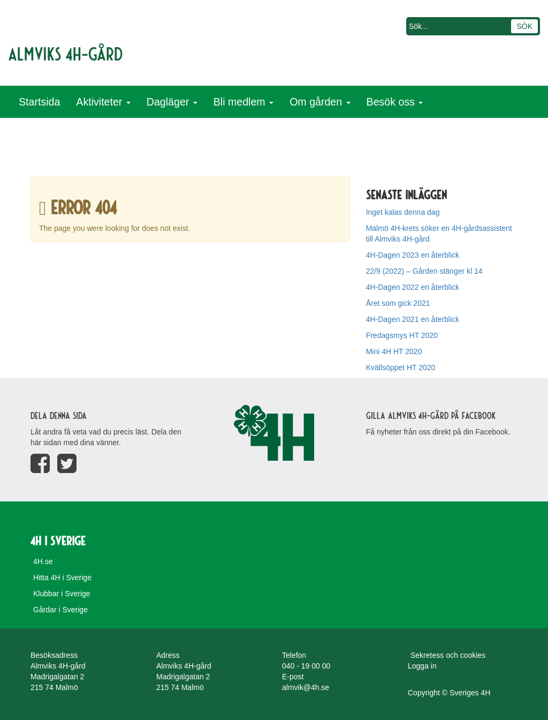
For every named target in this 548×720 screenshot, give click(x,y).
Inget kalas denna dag (403, 212)
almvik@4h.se (305, 687)
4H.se (43, 561)
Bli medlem (243, 102)
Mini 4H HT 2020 (394, 351)
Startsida (39, 102)
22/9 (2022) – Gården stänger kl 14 (424, 271)
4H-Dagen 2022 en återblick (412, 287)
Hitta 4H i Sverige (62, 577)
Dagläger (172, 102)
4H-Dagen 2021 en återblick (412, 319)
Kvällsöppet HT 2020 (401, 367)
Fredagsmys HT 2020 (402, 335)
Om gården (320, 102)
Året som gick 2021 (398, 303)
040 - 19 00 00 (306, 666)
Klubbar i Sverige (61, 593)
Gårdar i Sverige (60, 609)
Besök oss (395, 102)
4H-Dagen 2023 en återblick (412, 255)
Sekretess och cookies (447, 655)
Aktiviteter (103, 102)
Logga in (422, 666)
